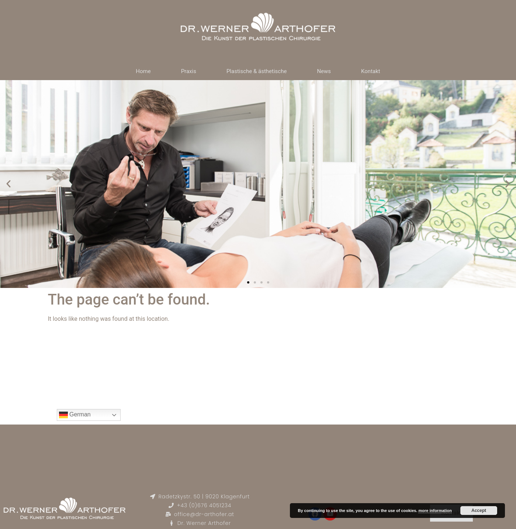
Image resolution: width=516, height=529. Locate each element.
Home (143, 71)
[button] (8, 184)
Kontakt (370, 71)
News (324, 71)
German (75, 415)
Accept (478, 510)
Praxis (188, 71)
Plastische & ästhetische (256, 71)
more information (434, 510)
